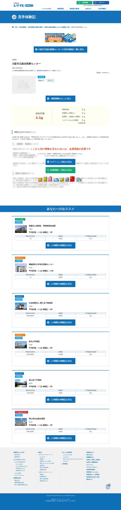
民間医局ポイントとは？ (92, 472)
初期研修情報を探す (19, 482)
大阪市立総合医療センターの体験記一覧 (56, 27)
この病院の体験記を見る (61, 245)
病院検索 (60, 9)
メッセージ (66, 456)
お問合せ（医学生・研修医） (93, 459)
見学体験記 (102, 9)
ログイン (102, 2)
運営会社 (89, 479)
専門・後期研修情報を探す (20, 484)
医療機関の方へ (90, 457)
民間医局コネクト (44, 480)
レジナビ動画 (17, 473)
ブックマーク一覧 (67, 454)
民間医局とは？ (90, 452)
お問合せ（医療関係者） (92, 462)
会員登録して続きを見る (61, 170)
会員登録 (85, 2)
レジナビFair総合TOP (19, 461)
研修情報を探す (17, 478)
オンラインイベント (19, 475)
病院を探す (17, 480)
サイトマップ (89, 464)
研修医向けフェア (20, 470)
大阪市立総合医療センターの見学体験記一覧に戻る (61, 49)
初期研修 (41, 77)
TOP (16, 27)
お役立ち (88, 9)
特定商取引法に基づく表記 (92, 477)
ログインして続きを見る (61, 162)
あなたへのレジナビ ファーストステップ (73, 458)
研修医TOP (17, 456)
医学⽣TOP (17, 454)
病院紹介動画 (74, 9)
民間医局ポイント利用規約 (92, 474)
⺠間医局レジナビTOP (18, 452)
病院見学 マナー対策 (45, 461)
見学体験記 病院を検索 (35, 27)
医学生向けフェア (20, 468)
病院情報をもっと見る (61, 98)
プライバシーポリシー (91, 467)
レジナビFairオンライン (22, 466)
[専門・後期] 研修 (44, 467)
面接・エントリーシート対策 (47, 463)
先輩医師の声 (43, 469)
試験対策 (42, 465)
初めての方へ (89, 454)
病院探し (42, 458)
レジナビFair (46, 9)
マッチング (42, 456)
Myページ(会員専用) (67, 452)
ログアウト (66, 461)
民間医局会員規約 (90, 469)
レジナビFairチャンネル (19, 459)
